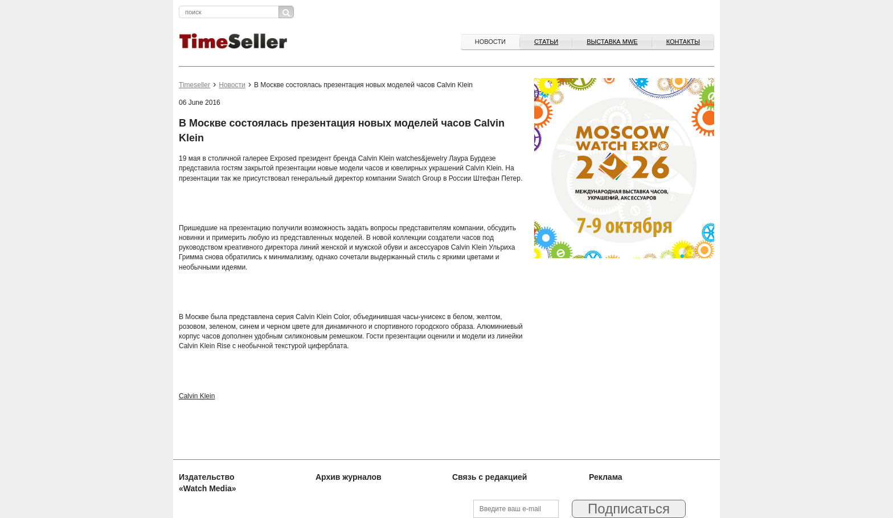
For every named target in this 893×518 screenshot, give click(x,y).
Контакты (683, 41)
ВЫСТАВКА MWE (612, 41)
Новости (490, 41)
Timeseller (194, 85)
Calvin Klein (197, 396)
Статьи (546, 41)
